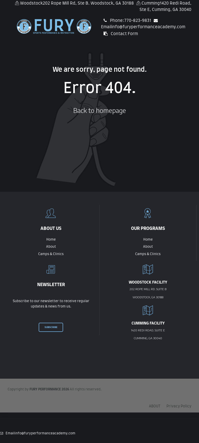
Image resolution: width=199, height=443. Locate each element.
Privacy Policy (178, 406)
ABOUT (154, 406)
